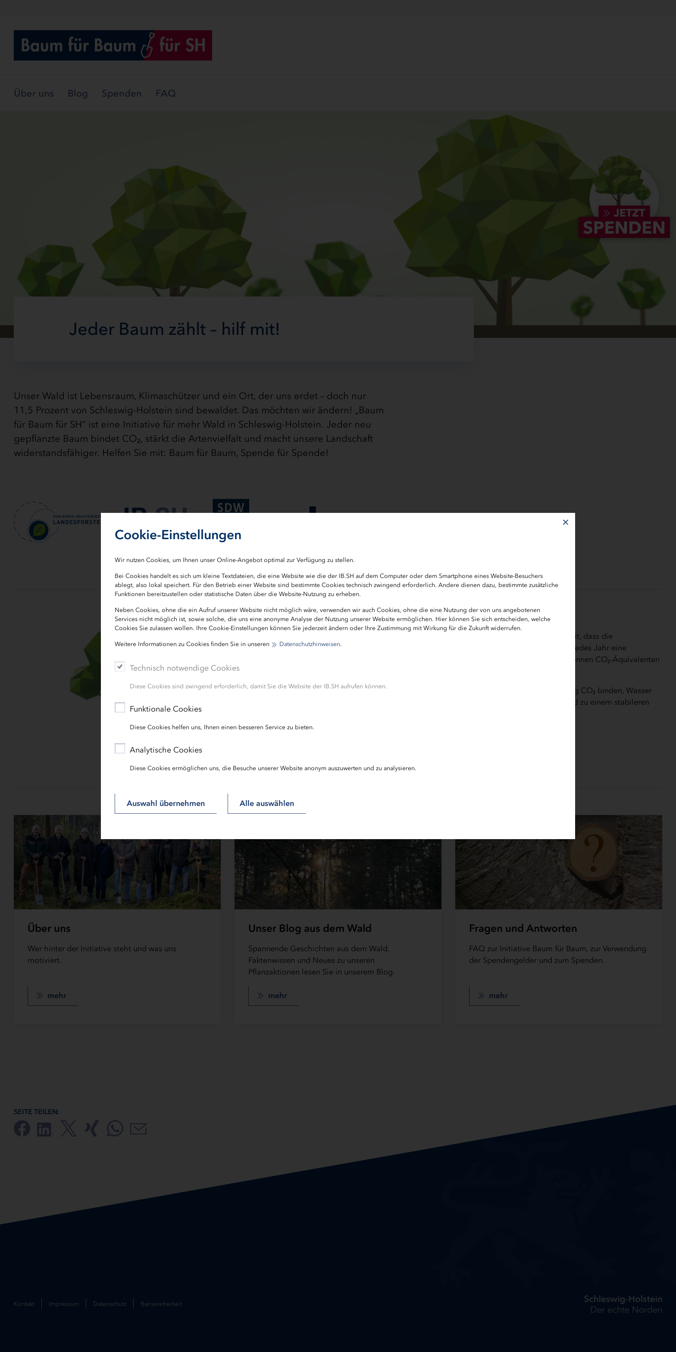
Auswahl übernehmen (166, 803)
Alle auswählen (267, 803)
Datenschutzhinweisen (309, 644)
